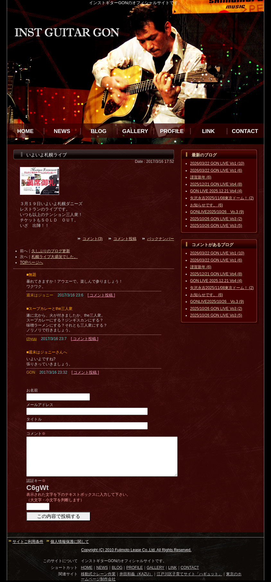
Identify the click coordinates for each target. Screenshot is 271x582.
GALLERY (135, 131)
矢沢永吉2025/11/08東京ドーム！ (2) (222, 198)
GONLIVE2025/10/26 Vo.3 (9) (217, 212)
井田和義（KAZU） (136, 574)
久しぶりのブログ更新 (50, 251)
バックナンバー (160, 239)
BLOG (98, 131)
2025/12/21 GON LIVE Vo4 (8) (216, 184)
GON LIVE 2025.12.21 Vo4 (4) (216, 191)
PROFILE (172, 131)
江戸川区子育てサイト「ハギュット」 (189, 574)
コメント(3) (93, 239)
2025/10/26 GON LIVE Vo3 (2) (216, 219)
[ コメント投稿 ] (101, 295)
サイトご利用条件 (28, 541)
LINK (208, 131)
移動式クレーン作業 (98, 574)
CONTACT (245, 131)
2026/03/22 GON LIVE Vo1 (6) (216, 170)
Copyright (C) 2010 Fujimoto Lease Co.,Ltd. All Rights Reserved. (136, 550)
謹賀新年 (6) (200, 177)
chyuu (31, 339)
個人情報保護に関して (69, 541)
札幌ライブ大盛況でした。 (54, 256)
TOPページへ (31, 262)
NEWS (62, 131)
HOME (25, 131)
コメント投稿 (124, 239)
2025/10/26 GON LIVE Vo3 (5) (216, 225)
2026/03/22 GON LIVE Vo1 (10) (217, 163)
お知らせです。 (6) (206, 205)
